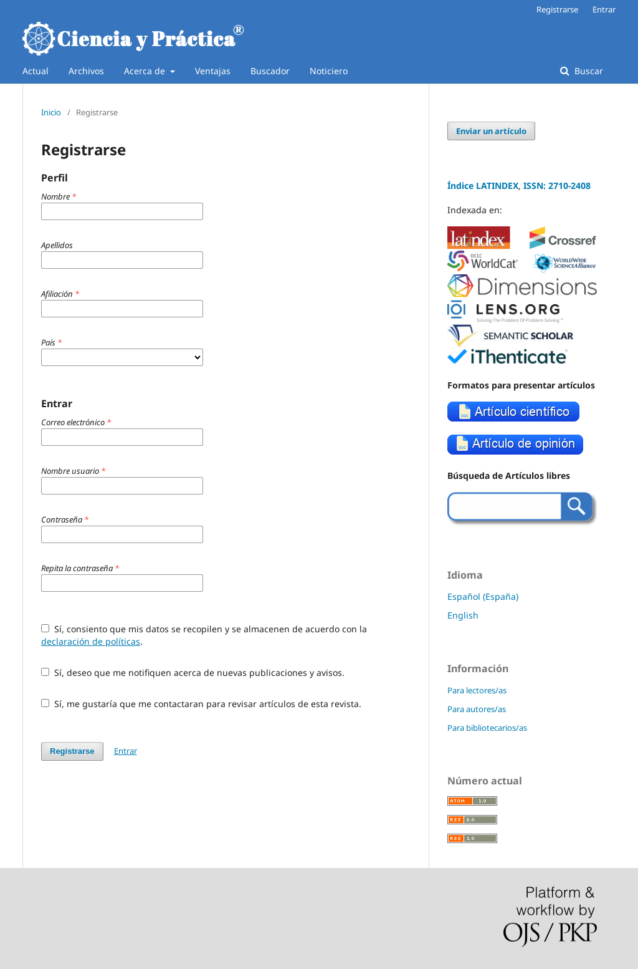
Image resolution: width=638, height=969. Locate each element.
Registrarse (557, 9)
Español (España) (482, 596)
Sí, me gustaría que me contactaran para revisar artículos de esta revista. (201, 704)
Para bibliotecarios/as (487, 727)
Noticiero (329, 71)
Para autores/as (476, 709)
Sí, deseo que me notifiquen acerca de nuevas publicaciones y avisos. (193, 672)
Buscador (270, 71)
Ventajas (213, 71)
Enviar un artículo (491, 131)
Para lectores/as (477, 690)
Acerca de (146, 71)
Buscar (587, 71)
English (462, 615)
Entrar (604, 9)
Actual (35, 71)
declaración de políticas (90, 641)
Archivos (86, 71)
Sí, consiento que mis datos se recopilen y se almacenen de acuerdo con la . (204, 635)
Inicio (51, 112)
